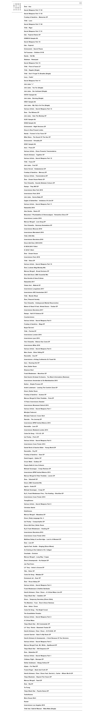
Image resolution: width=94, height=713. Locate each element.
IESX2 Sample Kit (30, 123)
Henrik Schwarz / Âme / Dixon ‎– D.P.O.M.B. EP (40, 631)
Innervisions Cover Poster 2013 (34, 497)
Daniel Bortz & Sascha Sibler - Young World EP (40, 447)
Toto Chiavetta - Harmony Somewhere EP (38, 225)
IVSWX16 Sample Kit (31, 38)
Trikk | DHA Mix (29, 236)
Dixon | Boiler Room (31, 391)
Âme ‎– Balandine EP (31, 652)
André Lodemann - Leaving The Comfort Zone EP (41, 387)
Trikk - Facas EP (29, 162)
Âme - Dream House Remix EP (34, 179)
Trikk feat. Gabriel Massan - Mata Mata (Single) (40, 708)
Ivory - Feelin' (28, 77)
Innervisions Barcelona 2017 (33, 310)
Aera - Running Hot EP (31, 363)
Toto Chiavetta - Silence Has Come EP (37, 341)
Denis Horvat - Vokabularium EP (35, 169)
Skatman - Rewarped (31, 59)
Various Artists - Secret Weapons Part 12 (38, 158)
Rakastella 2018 (29, 207)
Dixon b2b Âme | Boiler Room (34, 525)
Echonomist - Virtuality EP (33, 140)
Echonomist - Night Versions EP (35, 126)
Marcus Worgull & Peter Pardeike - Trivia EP (39, 398)
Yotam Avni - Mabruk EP (32, 285)
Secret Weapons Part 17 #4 (33, 10)
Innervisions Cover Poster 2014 (34, 444)
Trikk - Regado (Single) (31, 70)
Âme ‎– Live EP (29, 543)
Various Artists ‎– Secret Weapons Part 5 (37, 504)
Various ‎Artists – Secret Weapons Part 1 (37, 655)
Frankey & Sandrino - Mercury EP (35, 172)
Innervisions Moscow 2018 (33, 229)
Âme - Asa (27, 6)
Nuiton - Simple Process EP (33, 384)
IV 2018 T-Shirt (29, 250)
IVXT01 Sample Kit (30, 95)
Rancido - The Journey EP (33, 419)
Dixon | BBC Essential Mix (33, 483)
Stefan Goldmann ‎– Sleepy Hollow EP (36, 663)
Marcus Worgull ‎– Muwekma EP (34, 514)
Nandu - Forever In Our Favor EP (35, 133)
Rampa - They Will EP (31, 186)
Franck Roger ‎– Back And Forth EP (36, 670)
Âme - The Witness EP (31, 112)
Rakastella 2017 (29, 282)
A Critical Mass (29, 620)
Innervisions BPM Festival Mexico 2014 (37, 472)
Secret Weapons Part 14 (32, 80)
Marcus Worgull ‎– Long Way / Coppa (36, 557)
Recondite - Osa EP (30, 356)
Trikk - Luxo (28, 20)
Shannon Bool (29, 370)
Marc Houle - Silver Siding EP (34, 352)
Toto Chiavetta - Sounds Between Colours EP (39, 183)
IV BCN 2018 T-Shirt (31, 246)
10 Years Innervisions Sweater (34, 401)
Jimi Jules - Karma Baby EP (33, 197)
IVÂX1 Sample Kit (30, 102)
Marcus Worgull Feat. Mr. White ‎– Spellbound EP (40, 645)
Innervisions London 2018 (33, 218)
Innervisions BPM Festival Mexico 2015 (37, 423)
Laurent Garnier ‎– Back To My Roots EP (37, 634)
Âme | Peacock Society (31, 299)
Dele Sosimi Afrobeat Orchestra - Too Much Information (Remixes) (46, 377)
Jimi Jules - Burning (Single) (33, 98)
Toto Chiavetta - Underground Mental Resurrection (41, 303)
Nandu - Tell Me (29, 56)
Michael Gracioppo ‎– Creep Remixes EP (37, 468)
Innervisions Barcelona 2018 (33, 239)
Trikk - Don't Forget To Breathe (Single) (37, 73)
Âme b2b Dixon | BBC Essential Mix (36, 274)
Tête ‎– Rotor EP (29, 571)
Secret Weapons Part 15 (32, 63)
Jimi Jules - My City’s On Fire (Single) (37, 105)
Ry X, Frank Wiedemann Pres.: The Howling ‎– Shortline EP (44, 493)
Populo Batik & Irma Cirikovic (34, 465)
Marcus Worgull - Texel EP (33, 680)
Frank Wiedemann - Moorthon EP (35, 373)
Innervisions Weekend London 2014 (36, 430)
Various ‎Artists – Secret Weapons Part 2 (37, 641)
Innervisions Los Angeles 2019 (34, 705)
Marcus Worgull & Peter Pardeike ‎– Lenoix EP (39, 476)
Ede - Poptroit (29, 45)
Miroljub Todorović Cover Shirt (34, 416)
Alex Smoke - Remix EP (32, 211)
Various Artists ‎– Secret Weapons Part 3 (37, 617)
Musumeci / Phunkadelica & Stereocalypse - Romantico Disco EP (46, 214)
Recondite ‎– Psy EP (30, 451)
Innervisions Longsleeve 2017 (34, 289)
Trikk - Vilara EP (29, 260)
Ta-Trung (27, 687)
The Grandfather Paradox (32, 613)
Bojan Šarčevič (29, 327)
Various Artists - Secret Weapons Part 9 (37, 320)
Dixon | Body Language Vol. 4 (34, 518)
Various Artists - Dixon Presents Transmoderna (40, 151)
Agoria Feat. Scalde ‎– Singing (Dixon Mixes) (39, 546)
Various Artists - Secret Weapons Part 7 (37, 409)
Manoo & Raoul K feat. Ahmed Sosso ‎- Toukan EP (41, 306)
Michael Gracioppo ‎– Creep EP (34, 490)
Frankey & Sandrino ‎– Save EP (34, 454)
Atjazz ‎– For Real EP (31, 666)
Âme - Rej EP (28, 684)
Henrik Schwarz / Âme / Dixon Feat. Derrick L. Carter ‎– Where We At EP (48, 673)
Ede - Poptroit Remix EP (32, 35)
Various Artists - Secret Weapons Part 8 (37, 349)
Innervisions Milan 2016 (32, 345)
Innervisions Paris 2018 (32, 257)
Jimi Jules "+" (29, 84)
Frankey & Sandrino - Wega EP (34, 324)
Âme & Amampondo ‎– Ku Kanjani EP (36, 560)
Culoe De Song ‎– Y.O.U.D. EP (34, 433)
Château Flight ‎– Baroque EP (34, 659)
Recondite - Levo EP (31, 426)
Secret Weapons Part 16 (32, 42)
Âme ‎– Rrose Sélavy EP (32, 581)
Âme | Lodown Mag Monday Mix (35, 267)
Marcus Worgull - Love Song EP (35, 222)
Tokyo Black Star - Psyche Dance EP (36, 691)
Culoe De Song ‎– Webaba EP (33, 574)
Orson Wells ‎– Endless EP (33, 461)
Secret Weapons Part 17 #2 (33, 24)
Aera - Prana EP (29, 147)
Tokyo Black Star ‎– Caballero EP (35, 596)
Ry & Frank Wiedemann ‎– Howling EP (36, 528)
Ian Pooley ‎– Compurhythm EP (34, 521)
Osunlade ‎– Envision (31, 553)
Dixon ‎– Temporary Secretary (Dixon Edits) (38, 599)
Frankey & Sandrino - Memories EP (36, 17)
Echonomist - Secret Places (33, 49)
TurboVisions (28, 694)
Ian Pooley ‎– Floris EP (31, 437)
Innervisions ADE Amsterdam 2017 (36, 292)
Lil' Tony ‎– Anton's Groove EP (34, 567)
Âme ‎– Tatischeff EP (31, 479)
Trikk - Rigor (28, 27)
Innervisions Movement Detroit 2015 (36, 405)
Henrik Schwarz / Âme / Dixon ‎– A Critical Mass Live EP (43, 592)
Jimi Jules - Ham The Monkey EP (35, 116)
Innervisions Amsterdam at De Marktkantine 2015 (41, 380)
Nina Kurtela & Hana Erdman (34, 278)
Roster (26, 701)
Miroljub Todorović (30, 412)
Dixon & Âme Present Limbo (33, 130)
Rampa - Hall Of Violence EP (33, 313)
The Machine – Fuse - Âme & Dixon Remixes (39, 603)
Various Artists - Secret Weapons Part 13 (38, 109)
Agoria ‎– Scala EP (30, 486)
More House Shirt (30, 698)
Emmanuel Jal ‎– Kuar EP (32, 578)
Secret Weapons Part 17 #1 (33, 31)
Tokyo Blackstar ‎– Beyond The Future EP (38, 677)
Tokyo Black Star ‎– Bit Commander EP (37, 624)
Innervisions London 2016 (33, 334)
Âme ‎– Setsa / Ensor (31, 606)
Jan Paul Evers (29, 564)
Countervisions (29, 317)
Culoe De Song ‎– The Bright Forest (36, 610)
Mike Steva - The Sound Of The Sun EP (37, 137)
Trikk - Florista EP (30, 331)
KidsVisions (28, 511)
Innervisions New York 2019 (33, 190)
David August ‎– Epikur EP (32, 458)
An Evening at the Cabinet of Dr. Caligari (38, 550)
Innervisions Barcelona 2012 (33, 532)
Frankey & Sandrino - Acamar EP (35, 394)
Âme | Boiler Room (30, 366)
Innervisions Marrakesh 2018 (34, 232)
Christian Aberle (29, 507)
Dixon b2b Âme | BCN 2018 (33, 243)
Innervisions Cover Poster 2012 (34, 536)
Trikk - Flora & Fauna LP (32, 66)
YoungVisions (28, 500)
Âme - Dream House (31, 253)
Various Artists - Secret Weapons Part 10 (38, 264)
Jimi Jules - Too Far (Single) (33, 87)
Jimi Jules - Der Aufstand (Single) (35, 91)
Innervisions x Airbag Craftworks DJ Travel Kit (40, 359)
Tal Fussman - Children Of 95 (34, 52)
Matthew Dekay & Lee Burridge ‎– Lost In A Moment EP (42, 539)
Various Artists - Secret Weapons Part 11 (38, 204)
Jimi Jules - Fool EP (31, 165)
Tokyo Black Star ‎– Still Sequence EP (36, 648)
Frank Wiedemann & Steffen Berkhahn (37, 588)
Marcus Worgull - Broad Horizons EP (36, 271)
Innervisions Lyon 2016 (32, 338)
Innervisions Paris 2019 (32, 193)
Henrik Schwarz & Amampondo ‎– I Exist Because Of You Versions (46, 638)
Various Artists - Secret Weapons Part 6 (37, 440)
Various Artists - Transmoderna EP (36, 176)
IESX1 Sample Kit (30, 144)
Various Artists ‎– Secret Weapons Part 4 (37, 585)
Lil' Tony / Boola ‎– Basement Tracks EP (37, 627)
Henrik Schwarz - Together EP (34, 154)
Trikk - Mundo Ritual (31, 296)
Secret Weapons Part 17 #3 (33, 13)
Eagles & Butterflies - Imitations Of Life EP (38, 200)
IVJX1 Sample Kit (30, 119)
